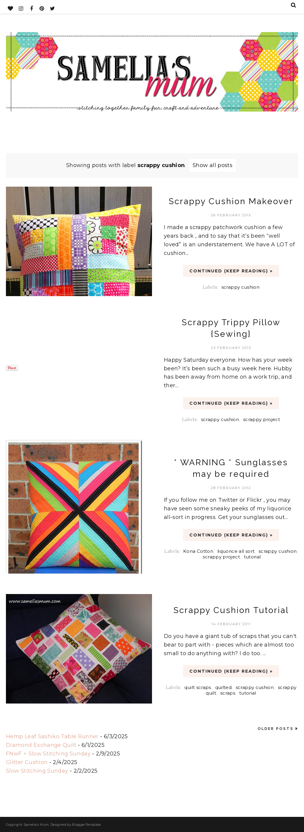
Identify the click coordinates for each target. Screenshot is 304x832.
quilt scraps (197, 687)
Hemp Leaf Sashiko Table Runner (52, 736)
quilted (223, 687)
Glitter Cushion (27, 762)
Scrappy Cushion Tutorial (231, 610)
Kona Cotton (198, 551)
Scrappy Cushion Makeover (231, 201)
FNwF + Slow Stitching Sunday (48, 753)
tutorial (252, 557)
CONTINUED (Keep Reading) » (231, 271)
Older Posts (276, 728)
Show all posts (212, 165)
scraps (227, 693)
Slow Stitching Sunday (37, 771)
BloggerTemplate (86, 825)
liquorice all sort (235, 551)
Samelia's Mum (36, 825)
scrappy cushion (240, 287)
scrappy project (261, 419)
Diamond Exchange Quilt (41, 745)
